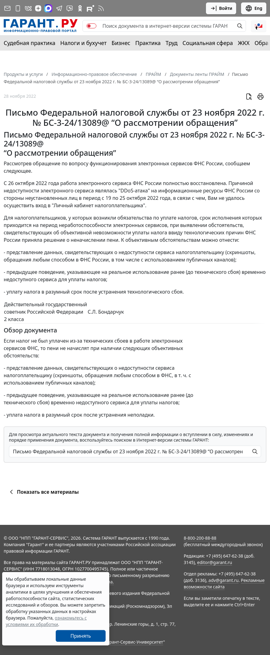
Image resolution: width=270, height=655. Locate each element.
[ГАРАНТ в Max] (48, 8)
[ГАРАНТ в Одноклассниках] (80, 8)
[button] (258, 26)
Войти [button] (221, 8)
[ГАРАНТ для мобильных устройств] (18, 8)
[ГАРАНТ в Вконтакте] (28, 8)
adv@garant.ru (223, 580)
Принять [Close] (81, 635)
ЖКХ (244, 43)
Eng (253, 8)
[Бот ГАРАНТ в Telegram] (69, 8)
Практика (147, 43)
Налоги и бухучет (83, 43)
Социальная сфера (208, 43)
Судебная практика (29, 43)
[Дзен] (38, 8)
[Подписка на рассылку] (7, 8)
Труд (172, 43)
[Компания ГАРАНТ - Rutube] (90, 8)
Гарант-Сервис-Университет (134, 642)
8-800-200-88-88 (200, 538)
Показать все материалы (43, 492)
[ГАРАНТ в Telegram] (59, 8)
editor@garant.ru (214, 562)
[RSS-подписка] (101, 8)
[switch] (91, 25)
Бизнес (120, 43)
